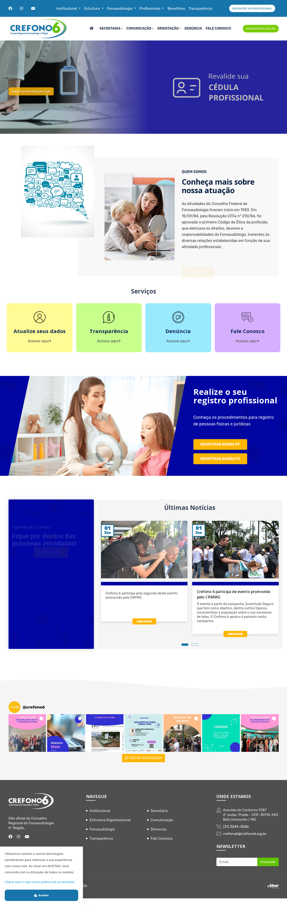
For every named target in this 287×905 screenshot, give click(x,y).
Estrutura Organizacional (110, 827)
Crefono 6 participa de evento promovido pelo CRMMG (233, 601)
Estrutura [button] (92, 8)
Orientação (167, 29)
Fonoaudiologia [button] (120, 8)
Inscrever (268, 868)
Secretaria (110, 29)
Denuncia (158, 836)
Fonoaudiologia (102, 836)
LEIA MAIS (144, 629)
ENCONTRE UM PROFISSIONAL (252, 8)
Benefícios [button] (176, 8)
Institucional (100, 818)
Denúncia (193, 29)
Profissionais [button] (150, 8)
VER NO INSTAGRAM (143, 765)
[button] (27, 740)
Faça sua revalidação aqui (37, 98)
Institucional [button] (67, 8)
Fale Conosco (218, 29)
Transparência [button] (200, 8)
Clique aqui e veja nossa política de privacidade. (40, 882)
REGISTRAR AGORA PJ (220, 466)
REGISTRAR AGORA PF (220, 452)
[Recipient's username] (236, 869)
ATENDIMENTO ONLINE (261, 28)
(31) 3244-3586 (236, 833)
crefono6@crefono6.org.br (245, 840)
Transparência (101, 845)
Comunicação (138, 29)
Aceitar (41, 895)
